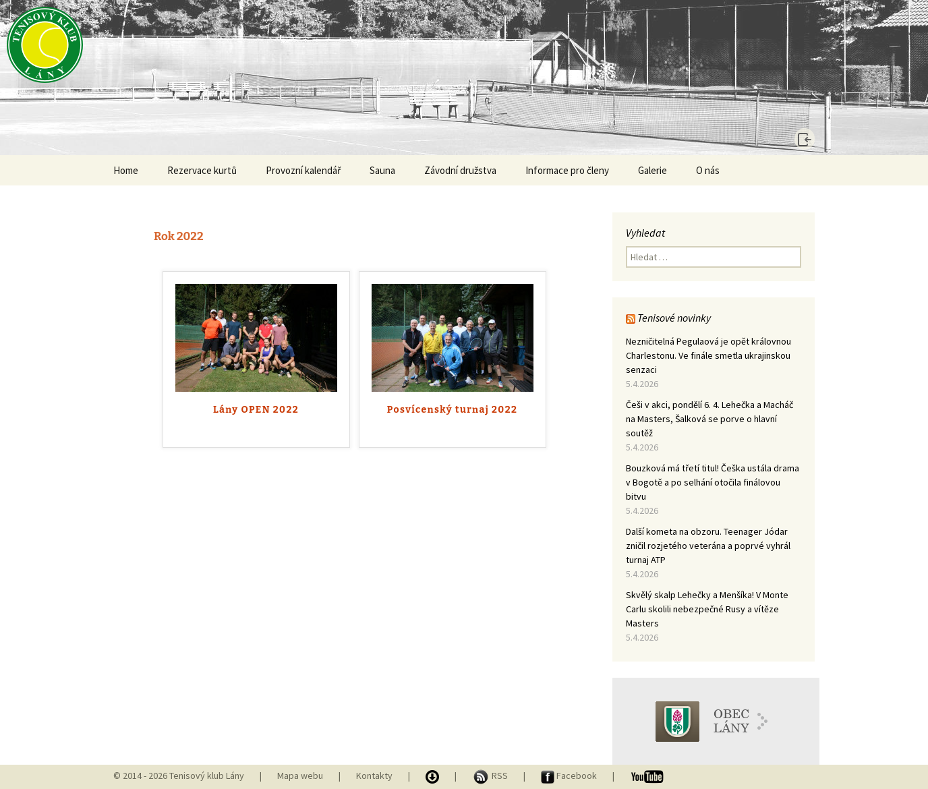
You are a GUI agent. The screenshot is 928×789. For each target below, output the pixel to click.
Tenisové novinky (674, 317)
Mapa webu (300, 775)
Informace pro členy (567, 170)
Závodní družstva (460, 170)
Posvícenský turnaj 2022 (452, 409)
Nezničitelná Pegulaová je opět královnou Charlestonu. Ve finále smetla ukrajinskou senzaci (708, 355)
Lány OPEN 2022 (256, 409)
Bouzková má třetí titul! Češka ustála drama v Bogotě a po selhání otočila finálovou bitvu (712, 482)
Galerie (652, 170)
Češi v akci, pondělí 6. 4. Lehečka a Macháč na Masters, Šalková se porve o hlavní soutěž (709, 419)
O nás (708, 170)
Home (125, 170)
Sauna (382, 170)
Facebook (570, 775)
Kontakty (374, 775)
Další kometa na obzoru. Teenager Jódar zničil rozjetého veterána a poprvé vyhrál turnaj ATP (708, 545)
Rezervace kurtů (202, 170)
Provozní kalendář (303, 170)
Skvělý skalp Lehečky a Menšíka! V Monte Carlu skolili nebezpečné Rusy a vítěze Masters (707, 609)
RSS (491, 775)
